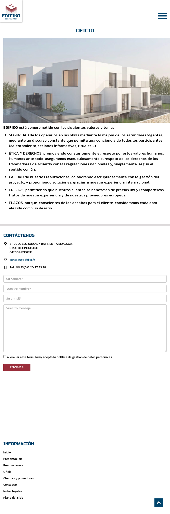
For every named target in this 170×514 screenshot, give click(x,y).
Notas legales (12, 491)
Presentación (12, 459)
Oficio (7, 471)
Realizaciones (13, 465)
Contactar (10, 484)
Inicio (7, 452)
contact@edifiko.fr (22, 259)
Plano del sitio (13, 497)
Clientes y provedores (18, 478)
